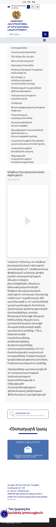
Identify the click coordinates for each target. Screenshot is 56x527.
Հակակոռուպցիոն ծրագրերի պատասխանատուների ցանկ (28, 142)
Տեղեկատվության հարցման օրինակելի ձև (27, 71)
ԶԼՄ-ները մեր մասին (22, 56)
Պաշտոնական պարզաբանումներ (21, 116)
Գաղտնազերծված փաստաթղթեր (21, 124)
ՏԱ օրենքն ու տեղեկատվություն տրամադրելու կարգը (23, 80)
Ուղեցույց (16, 103)
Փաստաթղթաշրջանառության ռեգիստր (28, 109)
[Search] (24, 34)
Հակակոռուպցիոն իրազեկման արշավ (22, 150)
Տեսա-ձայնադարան (22, 61)
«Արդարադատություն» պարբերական (23, 97)
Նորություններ (19, 48)
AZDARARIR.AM (29, 414)
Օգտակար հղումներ (22, 65)
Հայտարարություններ (23, 52)
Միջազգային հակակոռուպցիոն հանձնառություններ (22, 159)
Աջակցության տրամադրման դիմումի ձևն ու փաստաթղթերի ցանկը (27, 133)
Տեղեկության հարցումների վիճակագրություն (26, 89)
